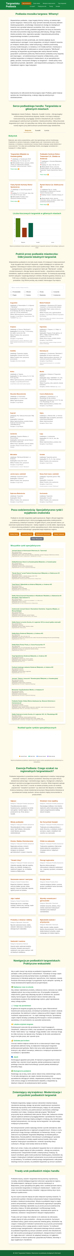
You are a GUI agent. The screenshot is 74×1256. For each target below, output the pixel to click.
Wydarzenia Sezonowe (43, 534)
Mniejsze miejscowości (49, 3)
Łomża (46, 130)
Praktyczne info (42, 6)
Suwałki (38, 130)
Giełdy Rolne (14, 534)
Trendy (51, 6)
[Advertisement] (37, 79)
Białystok (28, 130)
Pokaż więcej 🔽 (15, 169)
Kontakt (58, 6)
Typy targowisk (62, 3)
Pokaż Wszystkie (37, 539)
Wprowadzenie (26, 3)
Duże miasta (36, 3)
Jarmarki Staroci (27, 534)
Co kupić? (32, 6)
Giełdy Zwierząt (59, 534)
